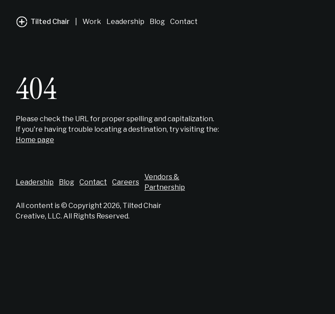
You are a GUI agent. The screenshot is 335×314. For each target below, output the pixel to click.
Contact (184, 21)
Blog (157, 21)
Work (91, 21)
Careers (125, 182)
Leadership (125, 21)
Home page (35, 140)
